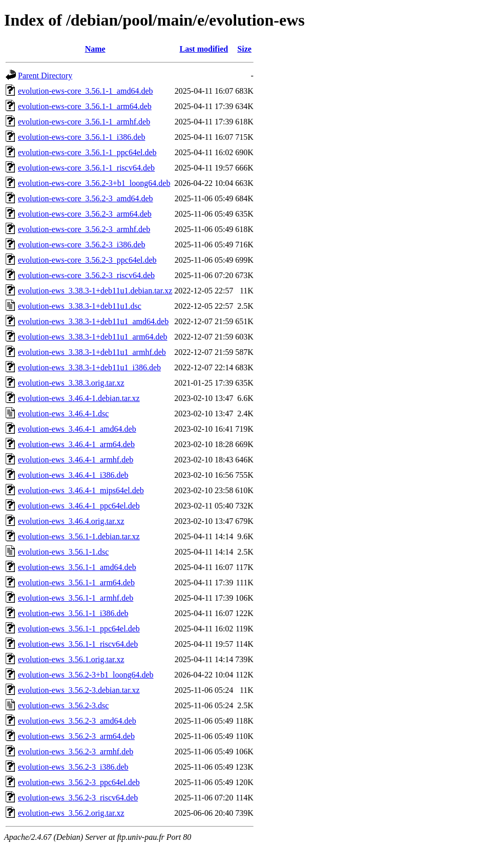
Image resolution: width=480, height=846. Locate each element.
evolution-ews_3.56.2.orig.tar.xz (71, 813)
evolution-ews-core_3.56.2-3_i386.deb (81, 244)
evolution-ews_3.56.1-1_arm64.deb (76, 582)
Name (95, 49)
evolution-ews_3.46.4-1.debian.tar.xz (79, 398)
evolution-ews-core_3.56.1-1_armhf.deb (84, 121)
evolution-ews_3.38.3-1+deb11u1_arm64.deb (92, 336)
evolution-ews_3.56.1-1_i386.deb (73, 613)
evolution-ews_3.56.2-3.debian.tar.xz (79, 690)
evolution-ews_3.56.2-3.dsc (63, 705)
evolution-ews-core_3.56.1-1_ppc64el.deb (87, 152)
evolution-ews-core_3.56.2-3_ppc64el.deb (87, 260)
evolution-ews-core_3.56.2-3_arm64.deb (85, 213)
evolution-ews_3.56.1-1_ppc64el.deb (79, 628)
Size (244, 49)
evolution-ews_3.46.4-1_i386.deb (73, 475)
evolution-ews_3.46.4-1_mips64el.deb (81, 490)
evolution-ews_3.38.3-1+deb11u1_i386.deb (89, 367)
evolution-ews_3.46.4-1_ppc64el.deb (79, 505)
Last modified (203, 49)
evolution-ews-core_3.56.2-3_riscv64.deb (86, 275)
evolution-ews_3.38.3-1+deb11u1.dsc (79, 306)
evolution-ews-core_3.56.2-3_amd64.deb (85, 198)
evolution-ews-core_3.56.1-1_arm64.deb (85, 106)
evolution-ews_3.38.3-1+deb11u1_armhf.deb (92, 352)
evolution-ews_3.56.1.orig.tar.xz (71, 659)
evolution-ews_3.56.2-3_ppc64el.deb (79, 782)
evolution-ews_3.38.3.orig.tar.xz (71, 382)
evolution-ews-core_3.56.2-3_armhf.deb (84, 229)
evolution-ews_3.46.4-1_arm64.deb (76, 444)
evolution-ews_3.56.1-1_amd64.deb (77, 567)
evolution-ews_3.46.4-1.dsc (63, 413)
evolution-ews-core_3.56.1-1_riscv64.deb (86, 167)
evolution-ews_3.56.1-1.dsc (63, 551)
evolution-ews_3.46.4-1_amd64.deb (77, 429)
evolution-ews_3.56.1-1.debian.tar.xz (79, 536)
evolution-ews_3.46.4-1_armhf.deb (75, 459)
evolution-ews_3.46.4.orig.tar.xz (71, 521)
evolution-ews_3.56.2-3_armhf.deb (75, 751)
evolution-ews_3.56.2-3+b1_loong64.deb (86, 674)
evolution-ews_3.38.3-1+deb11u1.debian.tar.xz (95, 290)
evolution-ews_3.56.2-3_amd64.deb (77, 720)
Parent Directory (45, 75)
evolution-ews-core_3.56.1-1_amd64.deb (85, 91)
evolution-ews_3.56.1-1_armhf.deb (75, 598)
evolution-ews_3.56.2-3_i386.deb (73, 767)
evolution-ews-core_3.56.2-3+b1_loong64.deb (94, 183)
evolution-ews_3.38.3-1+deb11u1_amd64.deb (93, 321)
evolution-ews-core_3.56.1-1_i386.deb (81, 137)
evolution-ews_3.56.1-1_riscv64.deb (78, 644)
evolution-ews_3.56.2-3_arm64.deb (76, 736)
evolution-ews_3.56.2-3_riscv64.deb (78, 797)
